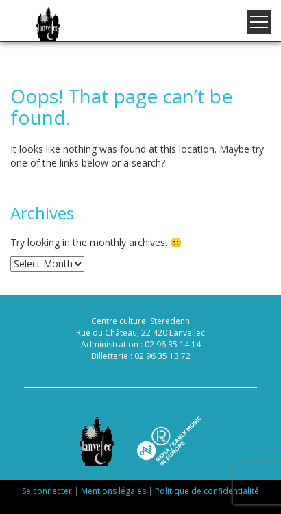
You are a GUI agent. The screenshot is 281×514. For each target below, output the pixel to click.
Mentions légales (113, 491)
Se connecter (47, 491)
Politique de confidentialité (207, 491)
